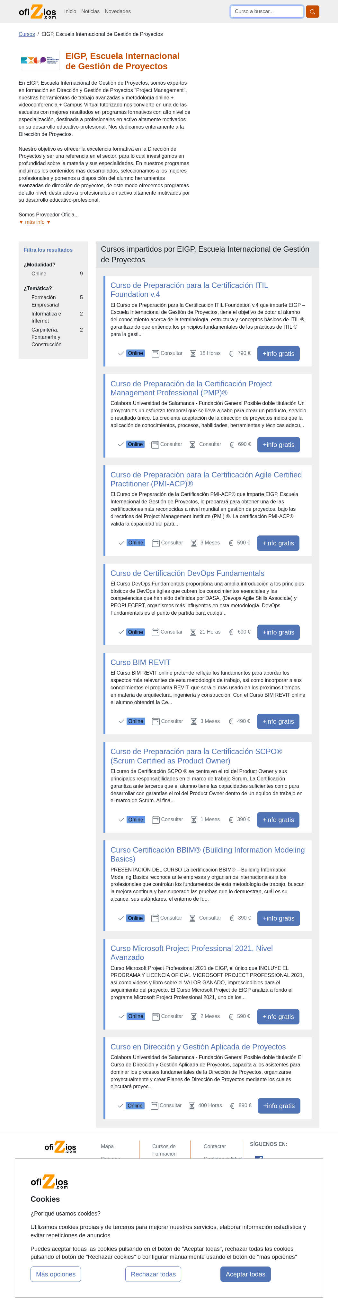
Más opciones (56, 1274)
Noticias (90, 11)
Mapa (107, 1146)
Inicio (70, 11)
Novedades (118, 11)
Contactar (215, 1146)
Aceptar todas (245, 1274)
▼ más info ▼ (35, 222)
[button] (105, 222)
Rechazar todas (153, 1274)
